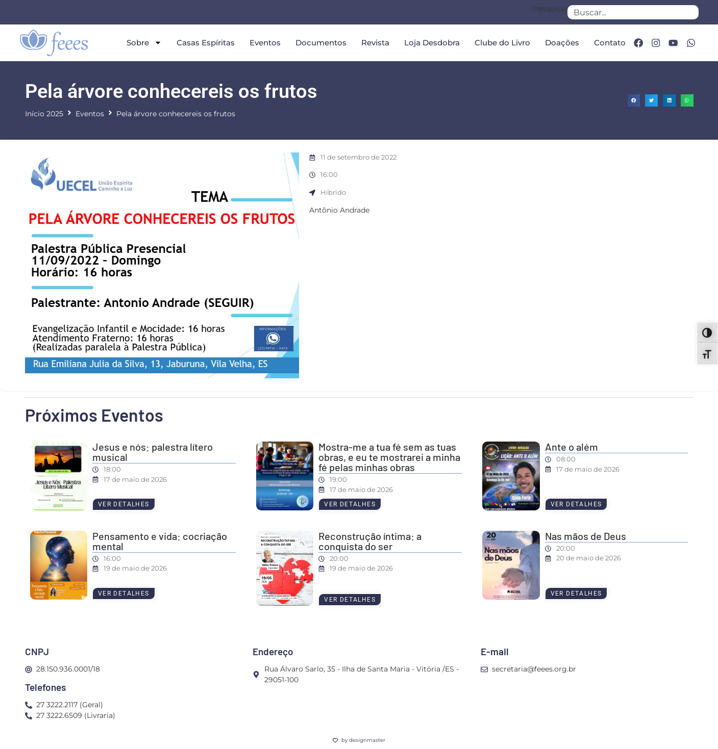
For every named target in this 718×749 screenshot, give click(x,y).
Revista (373, 42)
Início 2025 (44, 113)
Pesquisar (550, 9)
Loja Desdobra (430, 42)
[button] (634, 100)
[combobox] (632, 12)
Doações (560, 42)
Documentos (318, 42)
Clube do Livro (500, 42)
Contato (608, 42)
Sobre (142, 42)
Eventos (263, 42)
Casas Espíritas (204, 42)
